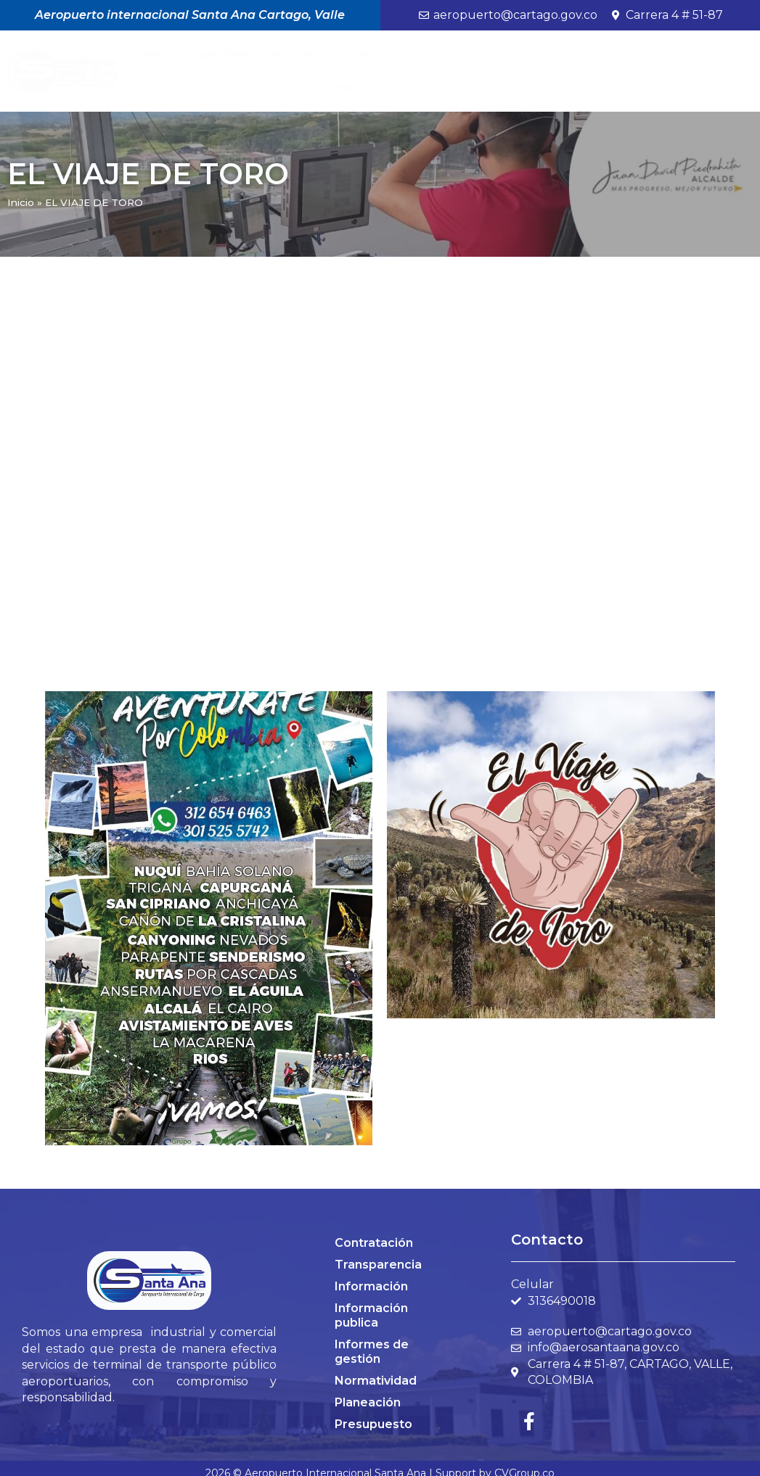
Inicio (160, 54)
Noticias (384, 54)
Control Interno (663, 54)
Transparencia (478, 54)
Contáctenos (681, 88)
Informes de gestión (372, 1351)
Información (371, 1286)
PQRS (344, 88)
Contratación (374, 1243)
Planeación (368, 1402)
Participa (222, 54)
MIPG (567, 54)
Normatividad (376, 1381)
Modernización (578, 88)
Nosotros (304, 54)
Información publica (371, 1315)
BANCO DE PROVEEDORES (446, 88)
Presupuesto (373, 1424)
